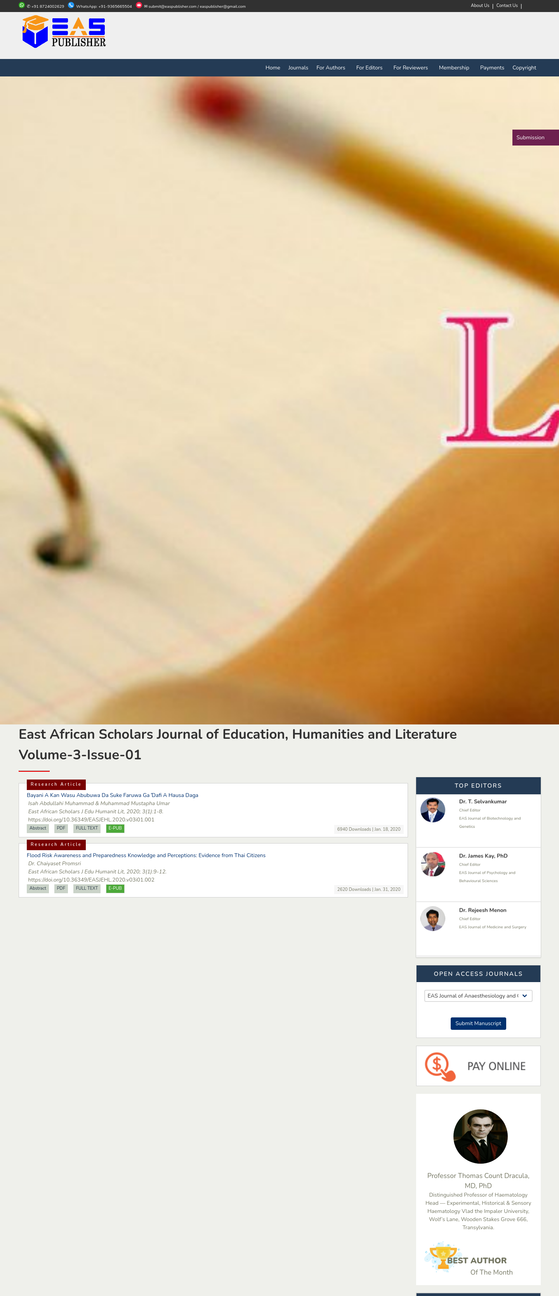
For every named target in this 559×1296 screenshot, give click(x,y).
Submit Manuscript (478, 1023)
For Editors (370, 67)
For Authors (332, 67)
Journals (298, 67)
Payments (492, 67)
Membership (455, 67)
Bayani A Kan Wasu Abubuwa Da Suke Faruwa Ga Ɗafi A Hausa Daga (112, 795)
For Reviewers (412, 67)
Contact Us (507, 6)
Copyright (524, 67)
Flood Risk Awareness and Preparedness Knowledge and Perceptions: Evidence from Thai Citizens (146, 855)
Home (273, 67)
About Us (480, 6)
